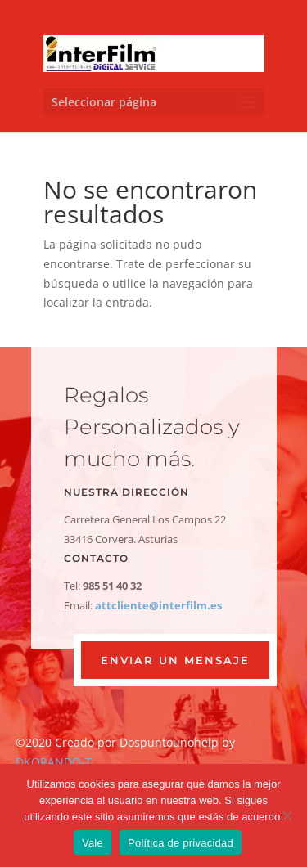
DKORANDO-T (54, 762)
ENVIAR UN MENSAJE (175, 660)
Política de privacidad (180, 843)
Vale (92, 843)
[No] (286, 815)
